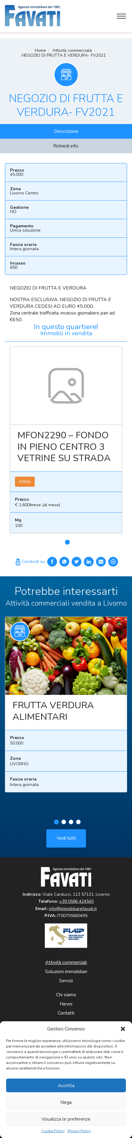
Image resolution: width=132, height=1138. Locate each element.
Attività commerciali (66, 962)
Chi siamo (66, 994)
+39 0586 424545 (76, 901)
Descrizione (66, 131)
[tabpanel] (66, 442)
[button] (123, 1029)
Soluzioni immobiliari (66, 971)
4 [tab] (78, 825)
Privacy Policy (79, 1131)
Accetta (66, 1086)
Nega (66, 1102)
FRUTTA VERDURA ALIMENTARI (53, 715)
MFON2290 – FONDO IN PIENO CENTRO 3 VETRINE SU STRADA (64, 446)
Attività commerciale (72, 50)
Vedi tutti (66, 842)
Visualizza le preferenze (66, 1119)
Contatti (66, 1013)
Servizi (66, 980)
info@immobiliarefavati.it (73, 909)
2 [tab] (63, 825)
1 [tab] (67, 542)
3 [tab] (71, 825)
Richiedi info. (66, 146)
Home (40, 50)
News (66, 1004)
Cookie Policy (53, 1131)
